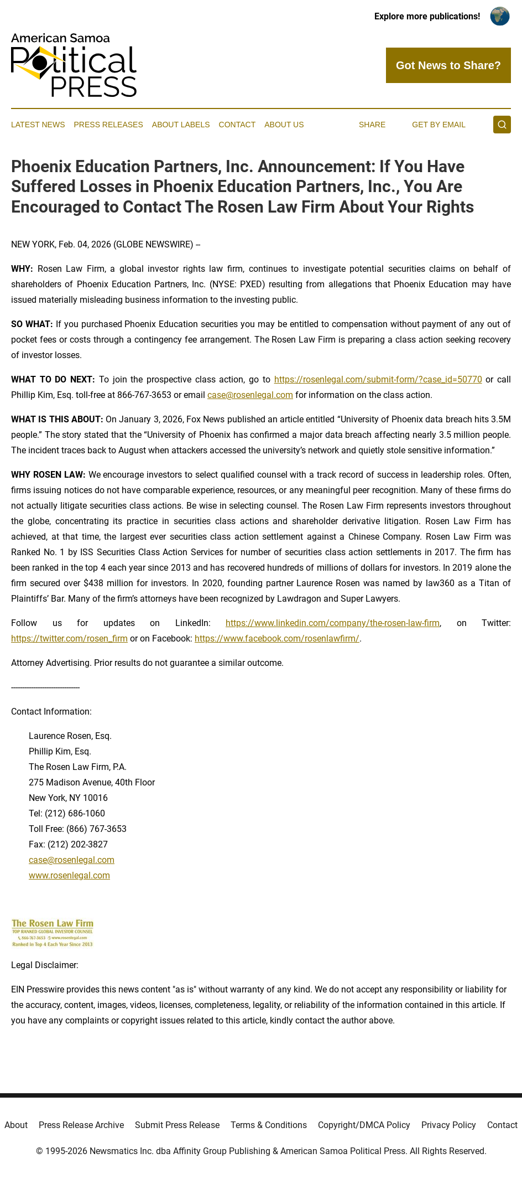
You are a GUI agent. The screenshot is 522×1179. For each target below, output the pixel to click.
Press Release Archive (81, 1125)
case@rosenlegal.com (250, 395)
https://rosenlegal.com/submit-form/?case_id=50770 (378, 379)
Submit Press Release (177, 1125)
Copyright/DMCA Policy (364, 1125)
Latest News (38, 124)
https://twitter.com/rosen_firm (69, 638)
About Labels (181, 124)
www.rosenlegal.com (69, 875)
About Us (284, 124)
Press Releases (108, 124)
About (16, 1125)
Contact (237, 124)
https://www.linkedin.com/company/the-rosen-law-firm (333, 623)
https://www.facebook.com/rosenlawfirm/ (277, 638)
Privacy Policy (448, 1125)
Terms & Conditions (269, 1125)
